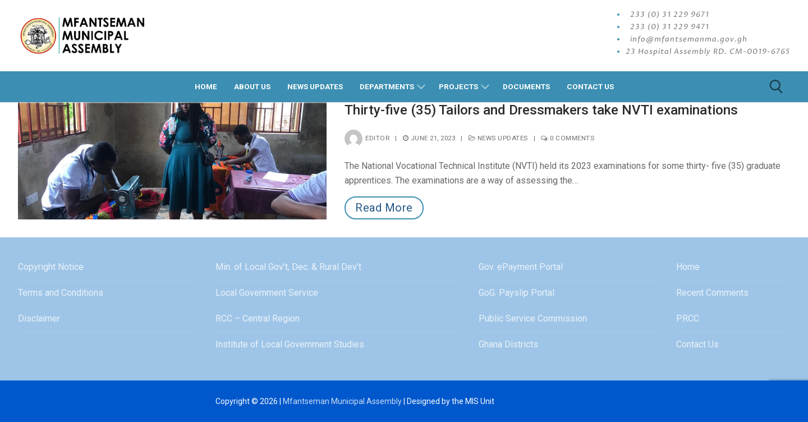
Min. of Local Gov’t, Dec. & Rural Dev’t (288, 267)
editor (367, 138)
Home (688, 267)
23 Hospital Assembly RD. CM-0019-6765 (708, 52)
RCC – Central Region (257, 318)
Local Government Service (266, 292)
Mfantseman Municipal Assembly (342, 401)
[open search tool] (776, 87)
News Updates (498, 138)
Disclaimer (39, 318)
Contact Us (697, 344)
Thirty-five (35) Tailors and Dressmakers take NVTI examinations (541, 110)
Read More (384, 207)
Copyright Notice (51, 267)
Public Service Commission (533, 318)
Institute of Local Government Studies (289, 344)
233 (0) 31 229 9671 (669, 15)
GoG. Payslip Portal (516, 292)
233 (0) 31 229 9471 (669, 27)
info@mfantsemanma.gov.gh (688, 39)
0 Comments (567, 138)
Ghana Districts (508, 344)
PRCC (687, 318)
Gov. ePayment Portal (521, 267)
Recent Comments (712, 292)
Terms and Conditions (60, 292)
